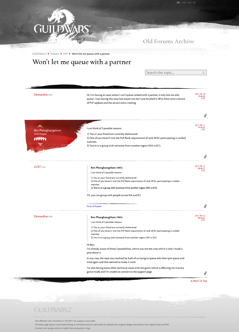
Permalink (205, 116)
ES (194, 3)
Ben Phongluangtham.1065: (107, 167)
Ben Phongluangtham (47, 130)
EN (178, 3)
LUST (40, 167)
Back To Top (200, 280)
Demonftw (43, 95)
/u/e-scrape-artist (51, 328)
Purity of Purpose (94, 206)
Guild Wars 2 (62, 25)
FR (183, 3)
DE (189, 3)
